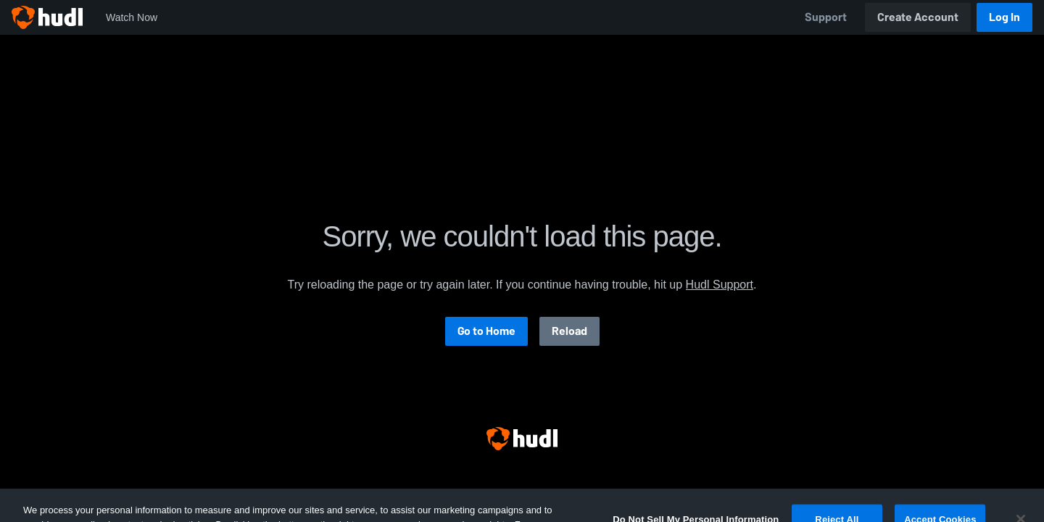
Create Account (917, 17)
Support (826, 17)
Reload (569, 331)
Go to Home (486, 331)
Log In (1004, 17)
